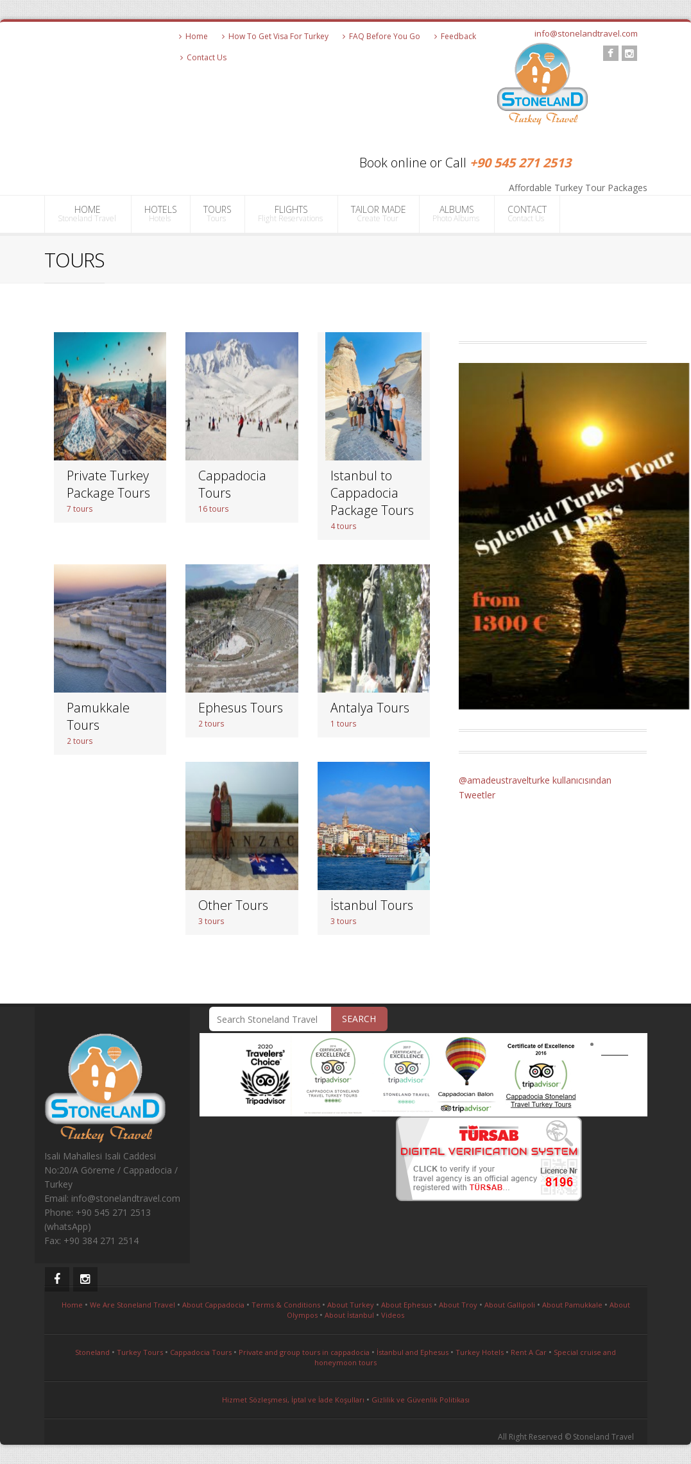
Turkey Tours (140, 1352)
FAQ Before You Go (381, 36)
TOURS (217, 213)
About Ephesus (406, 1304)
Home (193, 36)
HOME (88, 213)
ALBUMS (456, 213)
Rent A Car (529, 1352)
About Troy (458, 1304)
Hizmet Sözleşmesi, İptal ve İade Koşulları (293, 1399)
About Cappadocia (213, 1304)
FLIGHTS (291, 213)
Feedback (455, 36)
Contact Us (203, 57)
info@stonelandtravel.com (586, 33)
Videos (392, 1315)
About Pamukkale (572, 1304)
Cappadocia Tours (201, 1352)
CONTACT (527, 213)
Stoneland (92, 1352)
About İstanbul (349, 1315)
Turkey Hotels (480, 1352)
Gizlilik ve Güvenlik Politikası (420, 1399)
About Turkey (350, 1304)
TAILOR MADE (378, 213)
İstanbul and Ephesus (412, 1352)
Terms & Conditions (286, 1304)
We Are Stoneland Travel (132, 1304)
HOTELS (160, 213)
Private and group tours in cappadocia (304, 1352)
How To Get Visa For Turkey (275, 36)
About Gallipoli (509, 1304)
